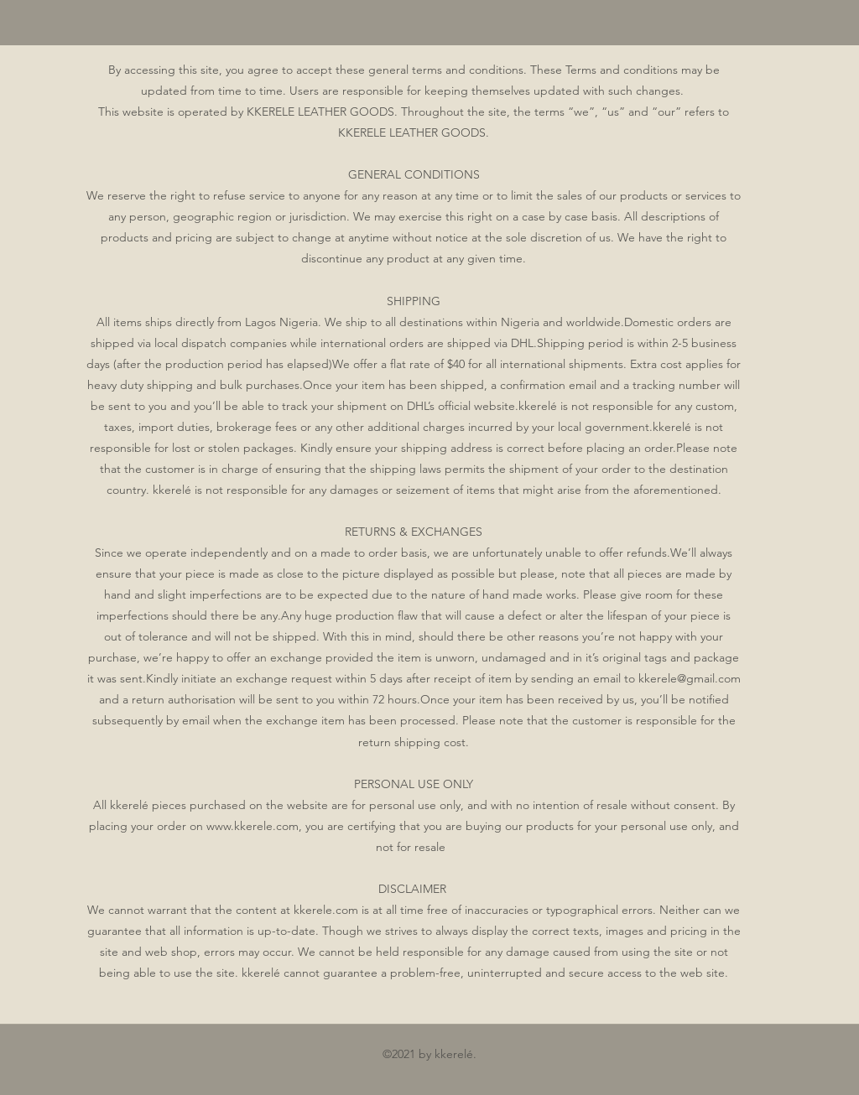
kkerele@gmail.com (689, 678)
